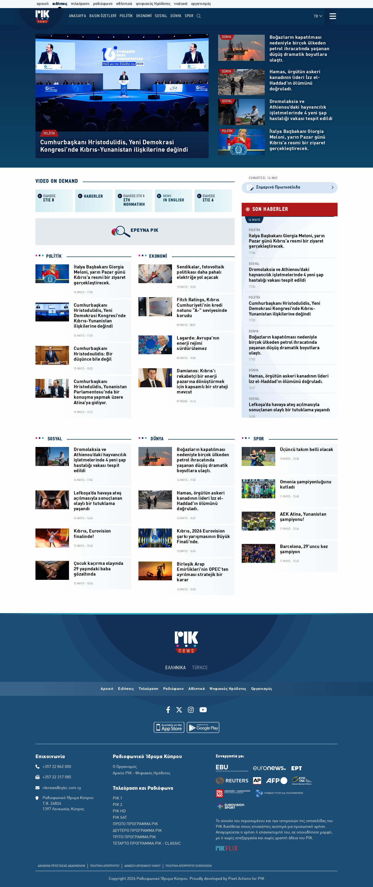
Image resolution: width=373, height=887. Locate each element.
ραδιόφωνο (103, 4)
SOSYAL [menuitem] (161, 16)
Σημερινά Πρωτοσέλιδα (289, 188)
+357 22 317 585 (57, 777)
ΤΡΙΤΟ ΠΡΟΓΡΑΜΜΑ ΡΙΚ (134, 837)
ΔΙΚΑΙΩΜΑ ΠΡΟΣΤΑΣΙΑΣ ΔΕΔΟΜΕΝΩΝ (61, 866)
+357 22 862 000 (57, 767)
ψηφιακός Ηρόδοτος (153, 4)
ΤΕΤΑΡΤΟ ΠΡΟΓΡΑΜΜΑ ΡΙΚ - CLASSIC (147, 844)
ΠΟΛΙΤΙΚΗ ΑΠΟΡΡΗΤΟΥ (104, 866)
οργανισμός (201, 4)
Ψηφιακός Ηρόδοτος (228, 689)
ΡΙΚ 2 (117, 805)
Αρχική (107, 689)
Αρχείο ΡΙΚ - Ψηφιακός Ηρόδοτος (141, 773)
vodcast (180, 4)
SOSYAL (227, 101)
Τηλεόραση (148, 689)
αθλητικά (124, 4)
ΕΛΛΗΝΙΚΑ (175, 667)
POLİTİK (49, 133)
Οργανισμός (261, 689)
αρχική (43, 4)
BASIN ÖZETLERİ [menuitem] (102, 16)
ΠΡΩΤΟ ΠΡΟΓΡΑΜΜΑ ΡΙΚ (135, 824)
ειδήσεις (59, 4)
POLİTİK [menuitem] (126, 16)
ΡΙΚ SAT (120, 818)
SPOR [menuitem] (189, 16)
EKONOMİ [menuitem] (144, 16)
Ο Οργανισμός (125, 767)
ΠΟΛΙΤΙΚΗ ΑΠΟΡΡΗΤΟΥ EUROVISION (189, 866)
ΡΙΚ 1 (117, 798)
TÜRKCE (200, 667)
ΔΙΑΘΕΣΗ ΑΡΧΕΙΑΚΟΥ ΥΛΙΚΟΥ (142, 866)
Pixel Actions (239, 879)
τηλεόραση (80, 4)
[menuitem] (199, 16)
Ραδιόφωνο (173, 689)
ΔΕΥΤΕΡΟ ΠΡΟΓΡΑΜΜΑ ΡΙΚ (137, 831)
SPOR (258, 439)
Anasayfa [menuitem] (77, 16)
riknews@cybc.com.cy (62, 788)
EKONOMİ (158, 256)
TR (318, 16)
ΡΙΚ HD (119, 811)
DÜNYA (226, 37)
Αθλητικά (196, 689)
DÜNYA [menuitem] (176, 16)
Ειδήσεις (126, 689)
